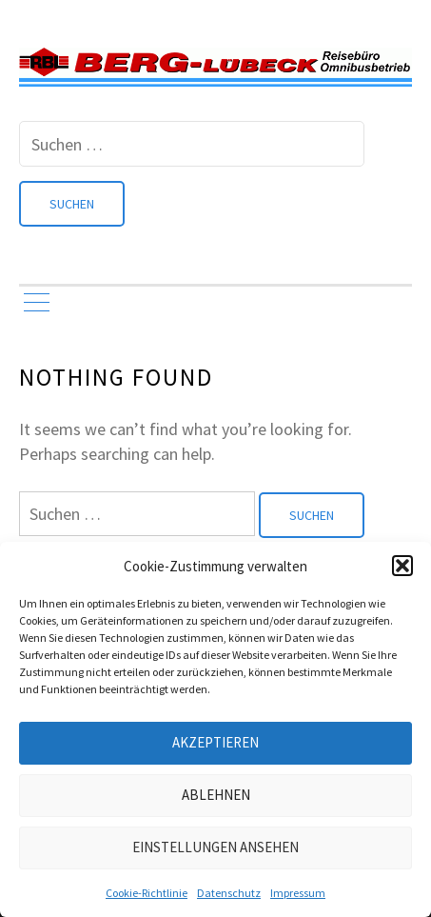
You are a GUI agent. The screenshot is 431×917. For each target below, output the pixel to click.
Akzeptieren (215, 742)
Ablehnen (216, 795)
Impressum (297, 893)
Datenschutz (229, 893)
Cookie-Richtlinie (146, 893)
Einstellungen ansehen (215, 847)
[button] (402, 565)
